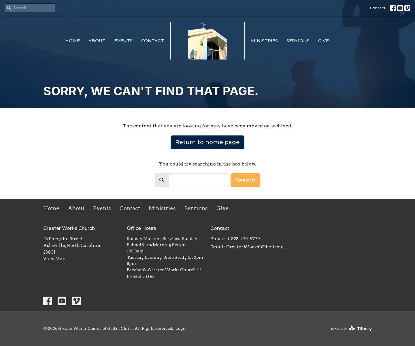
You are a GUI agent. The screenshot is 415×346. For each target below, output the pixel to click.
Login (181, 328)
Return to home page (207, 142)
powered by (351, 328)
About (96, 40)
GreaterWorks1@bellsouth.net (257, 247)
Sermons (298, 40)
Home (72, 40)
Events (123, 40)
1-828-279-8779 (243, 238)
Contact (378, 7)
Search (245, 180)
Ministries (264, 40)
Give (323, 40)
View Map (54, 258)
